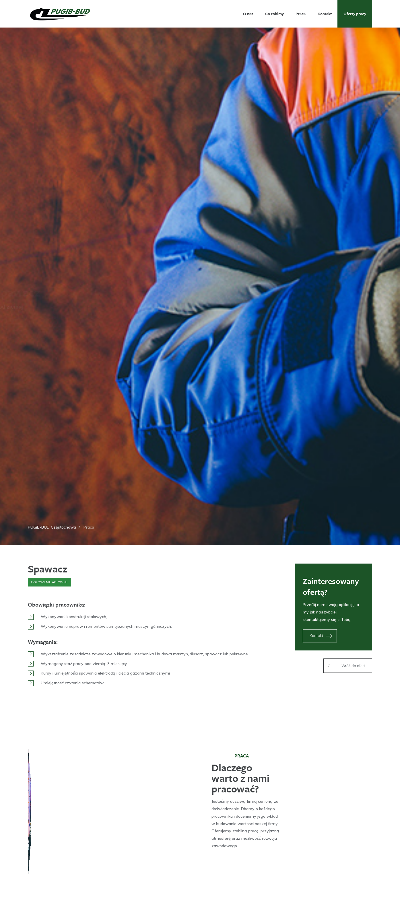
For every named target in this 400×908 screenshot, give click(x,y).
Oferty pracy (354, 14)
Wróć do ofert (345, 665)
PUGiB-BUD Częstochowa (52, 527)
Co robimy (274, 14)
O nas (248, 14)
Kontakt (325, 14)
